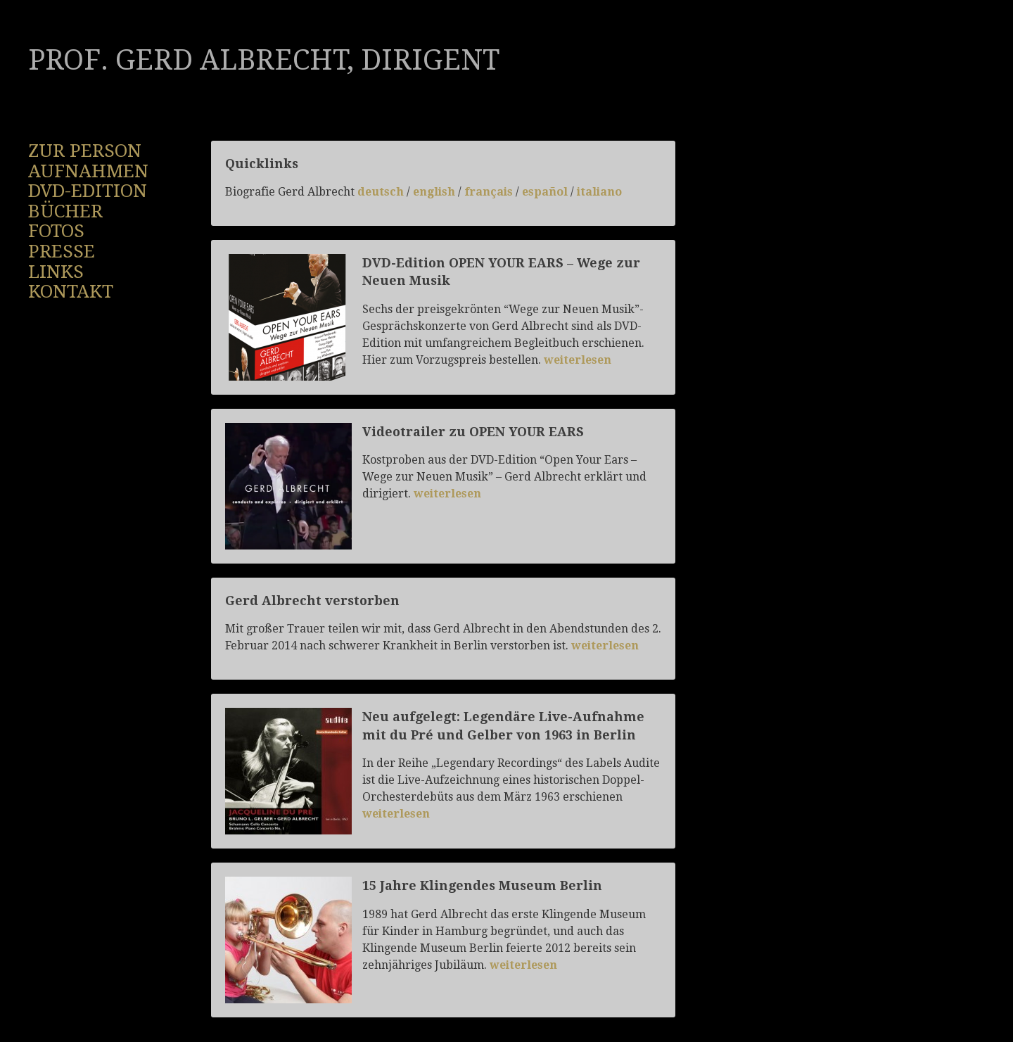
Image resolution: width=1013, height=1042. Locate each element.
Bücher (65, 211)
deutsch (380, 191)
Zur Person (84, 150)
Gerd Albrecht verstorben (312, 600)
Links (56, 271)
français (488, 191)
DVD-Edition (87, 190)
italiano (599, 191)
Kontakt (70, 291)
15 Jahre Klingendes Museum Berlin (482, 885)
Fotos (56, 230)
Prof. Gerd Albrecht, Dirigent (263, 60)
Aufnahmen (88, 171)
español (545, 191)
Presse (61, 251)
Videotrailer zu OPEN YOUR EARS (473, 431)
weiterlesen (577, 360)
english (435, 191)
